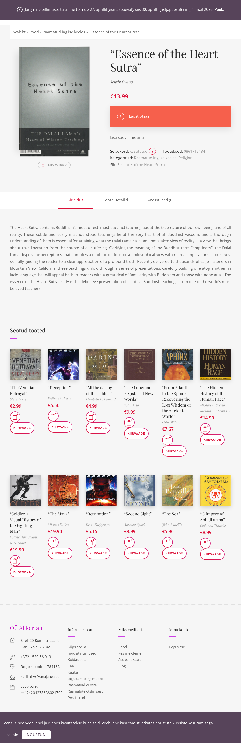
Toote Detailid (115, 200)
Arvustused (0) (160, 200)
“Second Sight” (138, 512)
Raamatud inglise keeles (64, 32)
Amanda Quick (134, 523)
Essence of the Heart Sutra (141, 164)
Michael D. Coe (58, 523)
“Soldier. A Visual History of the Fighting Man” (25, 520)
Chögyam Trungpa (213, 523)
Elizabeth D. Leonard (101, 398)
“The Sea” (171, 512)
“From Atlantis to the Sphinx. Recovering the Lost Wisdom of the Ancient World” (176, 401)
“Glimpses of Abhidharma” (212, 514)
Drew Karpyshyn (98, 523)
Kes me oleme (129, 650)
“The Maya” (59, 512)
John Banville (172, 523)
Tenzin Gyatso (121, 81)
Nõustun (36, 734)
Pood (34, 32)
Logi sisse (177, 644)
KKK (71, 663)
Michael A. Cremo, (213, 404)
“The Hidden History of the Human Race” (213, 392)
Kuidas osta (77, 657)
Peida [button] (219, 9)
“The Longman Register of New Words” (139, 392)
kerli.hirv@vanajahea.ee (40, 674)
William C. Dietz (59, 398)
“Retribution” (98, 512)
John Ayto (131, 404)
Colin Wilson (171, 421)
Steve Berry (18, 398)
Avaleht (19, 32)
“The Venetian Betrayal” (23, 389)
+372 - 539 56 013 (36, 654)
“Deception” (59, 387)
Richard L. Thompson (215, 410)
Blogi (122, 663)
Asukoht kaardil (131, 657)
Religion (185, 157)
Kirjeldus (75, 200)
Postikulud (76, 695)
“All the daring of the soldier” (99, 389)
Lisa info (11, 734)
